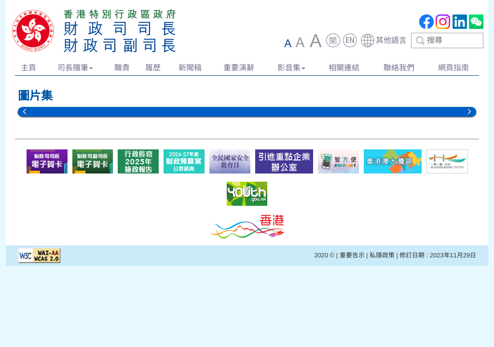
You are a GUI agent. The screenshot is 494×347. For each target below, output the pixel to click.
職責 (122, 68)
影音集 (291, 68)
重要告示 (352, 255)
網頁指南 (453, 68)
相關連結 (344, 68)
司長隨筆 (75, 68)
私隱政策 (382, 255)
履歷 (153, 68)
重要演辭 (238, 68)
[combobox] (421, 40)
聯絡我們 (399, 68)
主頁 (28, 68)
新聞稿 (190, 68)
